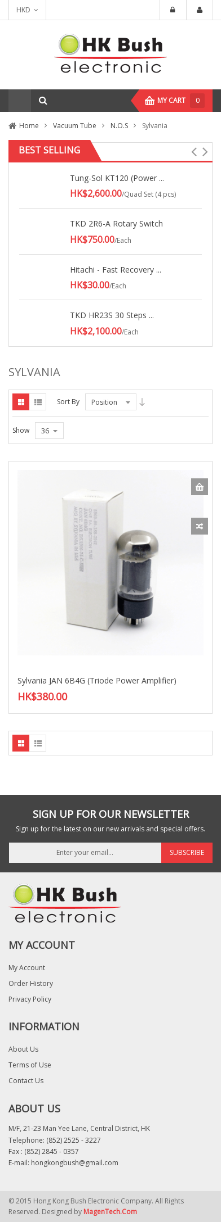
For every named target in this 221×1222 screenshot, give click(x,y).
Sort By (68, 401)
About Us (23, 1049)
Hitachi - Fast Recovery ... (115, 269)
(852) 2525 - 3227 (73, 1140)
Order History (30, 983)
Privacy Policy (29, 999)
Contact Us (25, 1080)
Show (20, 430)
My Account (26, 967)
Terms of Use (29, 1065)
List (37, 401)
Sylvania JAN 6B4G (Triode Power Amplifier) (96, 680)
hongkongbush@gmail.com (74, 1162)
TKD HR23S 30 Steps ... (112, 315)
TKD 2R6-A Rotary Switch (116, 223)
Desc (142, 401)
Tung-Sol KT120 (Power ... (117, 178)
